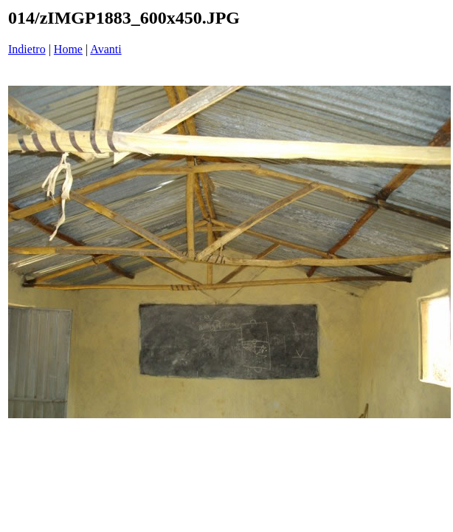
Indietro (27, 49)
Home (68, 49)
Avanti (105, 49)
